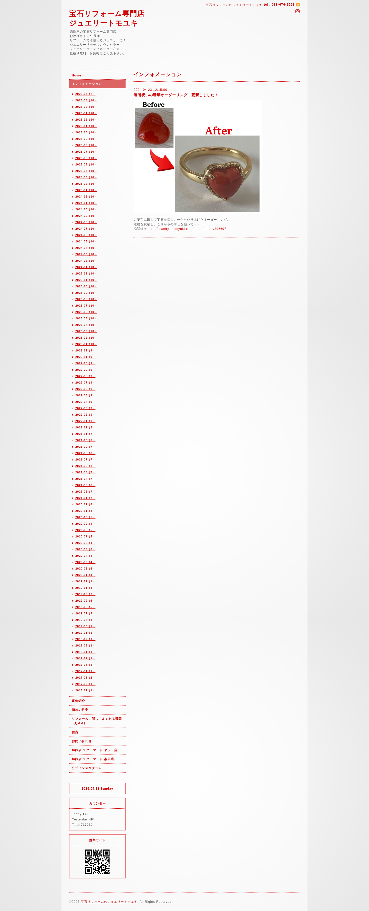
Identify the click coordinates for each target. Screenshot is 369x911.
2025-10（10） (86, 132)
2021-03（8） (85, 485)
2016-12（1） (85, 690)
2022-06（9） (85, 388)
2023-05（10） (86, 318)
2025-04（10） (86, 170)
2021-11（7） (85, 433)
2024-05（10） (86, 241)
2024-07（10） (86, 228)
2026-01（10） (86, 113)
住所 (75, 732)
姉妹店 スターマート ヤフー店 (94, 750)
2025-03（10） (86, 177)
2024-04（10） (86, 247)
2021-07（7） (85, 459)
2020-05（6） (85, 549)
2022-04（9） (85, 401)
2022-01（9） (85, 421)
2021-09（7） (85, 446)
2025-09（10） (86, 138)
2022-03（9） (85, 408)
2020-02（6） (85, 568)
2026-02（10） (86, 106)
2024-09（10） (86, 215)
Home (76, 75)
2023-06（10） (86, 312)
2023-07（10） (86, 305)
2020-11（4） (85, 510)
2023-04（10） (86, 324)
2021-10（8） (85, 440)
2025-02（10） (86, 183)
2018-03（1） (85, 645)
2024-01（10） (86, 267)
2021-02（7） (85, 491)
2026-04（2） (85, 93)
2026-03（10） (86, 100)
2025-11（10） (86, 126)
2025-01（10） (86, 190)
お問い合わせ (82, 741)
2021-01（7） (85, 497)
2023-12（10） (86, 273)
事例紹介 (78, 701)
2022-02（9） (85, 414)
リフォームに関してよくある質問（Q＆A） (97, 721)
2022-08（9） (85, 376)
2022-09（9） (85, 369)
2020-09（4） (85, 523)
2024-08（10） (86, 222)
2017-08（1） (85, 664)
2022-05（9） (85, 395)
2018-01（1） (85, 651)
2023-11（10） (86, 279)
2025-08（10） (86, 145)
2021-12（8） (85, 427)
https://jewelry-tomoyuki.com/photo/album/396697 (186, 229)
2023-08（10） (86, 299)
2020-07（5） (85, 536)
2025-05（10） (86, 164)
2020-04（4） (85, 555)
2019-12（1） (85, 581)
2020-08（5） (85, 530)
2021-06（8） (85, 465)
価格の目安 (80, 710)
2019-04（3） (85, 619)
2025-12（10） (86, 119)
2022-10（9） (85, 363)
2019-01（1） (85, 632)
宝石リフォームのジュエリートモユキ (109, 902)
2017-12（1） (85, 658)
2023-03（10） (86, 331)
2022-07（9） (85, 382)
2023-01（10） (86, 344)
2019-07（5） (85, 613)
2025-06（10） (86, 158)
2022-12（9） (85, 350)
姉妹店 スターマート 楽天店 (93, 759)
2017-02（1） (85, 683)
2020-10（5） (85, 517)
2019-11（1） (85, 587)
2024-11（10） (86, 202)
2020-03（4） (85, 562)
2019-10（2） (85, 594)
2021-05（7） (85, 472)
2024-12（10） (86, 196)
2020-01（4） (85, 574)
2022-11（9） (85, 356)
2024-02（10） (86, 260)
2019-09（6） (85, 600)
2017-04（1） (85, 671)
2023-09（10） (86, 292)
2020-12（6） (85, 504)
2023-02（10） (86, 337)
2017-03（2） (85, 677)
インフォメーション (87, 84)
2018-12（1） (85, 639)
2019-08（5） (85, 607)
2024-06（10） (86, 235)
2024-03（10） (86, 254)
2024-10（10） (86, 209)
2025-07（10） (86, 151)
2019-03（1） (85, 626)
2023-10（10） (86, 286)
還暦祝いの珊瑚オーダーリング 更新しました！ (176, 95)
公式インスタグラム (87, 768)
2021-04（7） (85, 478)
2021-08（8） (85, 453)
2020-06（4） (85, 542)
